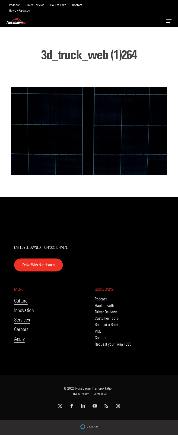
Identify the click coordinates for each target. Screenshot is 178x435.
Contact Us (100, 393)
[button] (169, 21)
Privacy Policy (80, 393)
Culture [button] (21, 301)
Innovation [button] (24, 310)
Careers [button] (21, 329)
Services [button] (22, 320)
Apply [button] (19, 339)
